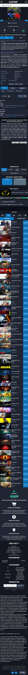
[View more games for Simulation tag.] (11, 84)
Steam (15, 78)
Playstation (8, 574)
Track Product (14, 173)
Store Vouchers (20, 567)
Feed (21, 37)
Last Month (23, 169)
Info (7, 37)
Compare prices (13, 107)
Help (22, 672)
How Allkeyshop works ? (14, 547)
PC (8, 567)
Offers (3, 91)
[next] (26, 20)
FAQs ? (14, 553)
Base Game (19, 91)
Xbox (8, 571)
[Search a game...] (14, 5)
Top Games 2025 (20, 576)
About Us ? (14, 546)
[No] (26, 669)
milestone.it (17, 73)
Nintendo (8, 577)
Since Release (4, 170)
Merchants (5, 562)
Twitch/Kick (5, 560)
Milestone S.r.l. (17, 75)
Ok (12, 672)
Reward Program (20, 570)
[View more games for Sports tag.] (21, 84)
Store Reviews (20, 575)
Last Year (11, 169)
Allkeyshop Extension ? (14, 555)
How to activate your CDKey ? (14, 552)
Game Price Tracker (20, 569)
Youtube (23, 560)
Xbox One (14, 80)
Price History (10, 91)
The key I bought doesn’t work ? (14, 550)
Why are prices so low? (14, 549)
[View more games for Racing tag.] (17, 84)
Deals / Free (20, 573)
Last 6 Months (17, 170)
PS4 (11, 80)
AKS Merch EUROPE (20, 579)
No (16, 672)
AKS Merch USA (20, 577)
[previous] (1, 20)
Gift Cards (20, 572)
